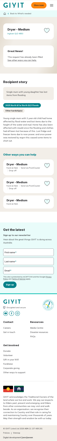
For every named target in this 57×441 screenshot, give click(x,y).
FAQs (32, 336)
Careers (7, 328)
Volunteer (8, 355)
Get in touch (9, 332)
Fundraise (8, 363)
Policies (6, 433)
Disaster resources (39, 332)
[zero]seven (27, 437)
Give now (39, 5)
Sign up (10, 284)
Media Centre (36, 328)
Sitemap (16, 433)
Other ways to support (14, 372)
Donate (7, 351)
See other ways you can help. (22, 60)
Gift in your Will (11, 359)
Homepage (13, 5)
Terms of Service (19, 279)
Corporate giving (11, 368)
